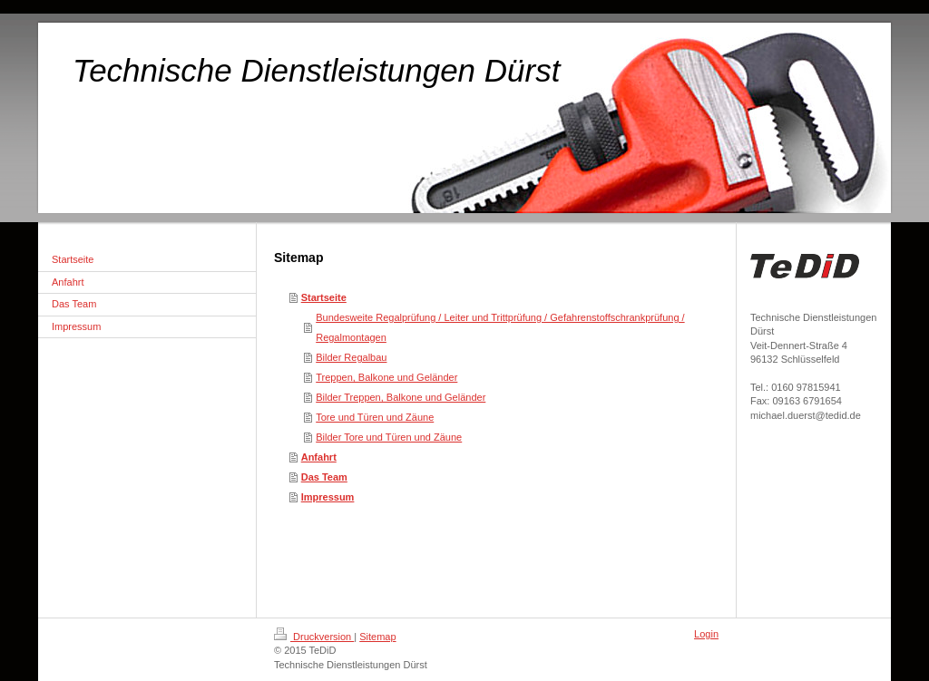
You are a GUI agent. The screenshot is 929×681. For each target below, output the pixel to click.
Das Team (324, 477)
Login (706, 633)
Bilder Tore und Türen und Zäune (389, 437)
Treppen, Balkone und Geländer (386, 377)
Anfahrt (319, 457)
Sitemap (377, 636)
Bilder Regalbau (351, 357)
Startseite (324, 297)
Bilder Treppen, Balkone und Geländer (400, 397)
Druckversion (314, 636)
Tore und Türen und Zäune (375, 417)
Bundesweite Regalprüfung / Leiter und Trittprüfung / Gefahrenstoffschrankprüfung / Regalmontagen (500, 327)
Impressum (328, 496)
